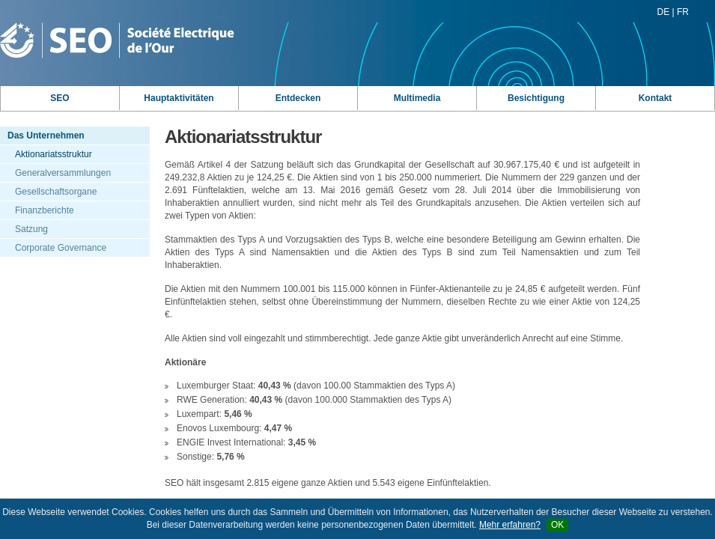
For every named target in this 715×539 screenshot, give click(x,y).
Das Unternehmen (46, 135)
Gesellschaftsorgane (56, 191)
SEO (59, 98)
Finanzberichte (44, 210)
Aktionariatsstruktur (53, 154)
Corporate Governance (60, 248)
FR (683, 12)
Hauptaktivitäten (178, 98)
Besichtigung (536, 98)
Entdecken (298, 98)
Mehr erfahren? (510, 525)
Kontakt (655, 98)
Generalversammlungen (63, 173)
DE (663, 12)
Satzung (31, 229)
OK (557, 525)
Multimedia (417, 98)
